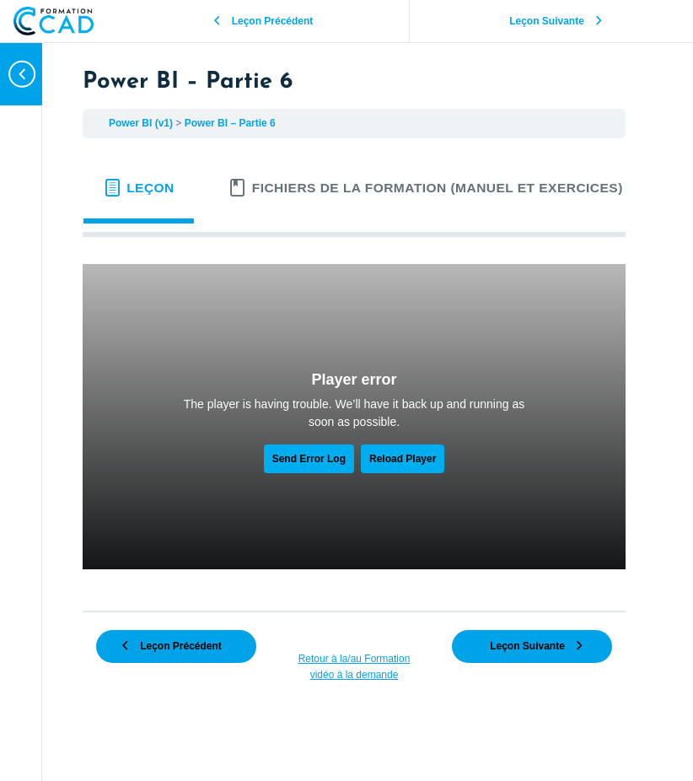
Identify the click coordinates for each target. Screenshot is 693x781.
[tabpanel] (354, 416)
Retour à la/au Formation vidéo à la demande (354, 667)
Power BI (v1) (142, 123)
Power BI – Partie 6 (230, 123)
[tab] (139, 188)
